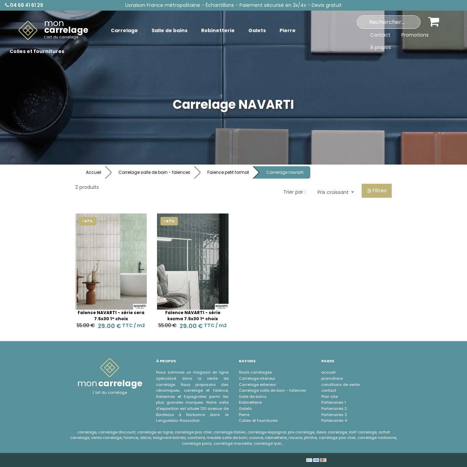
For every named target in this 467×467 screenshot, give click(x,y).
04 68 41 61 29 (24, 5)
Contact (380, 34)
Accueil (93, 172)
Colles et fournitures (258, 420)
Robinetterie (250, 402)
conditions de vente (340, 384)
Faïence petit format (228, 172)
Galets (245, 408)
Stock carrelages (255, 372)
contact (328, 390)
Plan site (329, 396)
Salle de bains (253, 396)
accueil (328, 372)
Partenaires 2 (334, 408)
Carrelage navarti (284, 172)
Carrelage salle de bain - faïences (154, 172)
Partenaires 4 (334, 420)
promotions (332, 378)
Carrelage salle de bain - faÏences (272, 390)
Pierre (244, 414)
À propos (380, 47)
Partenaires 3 (334, 414)
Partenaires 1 (333, 402)
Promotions (415, 34)
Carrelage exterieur (257, 384)
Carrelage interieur (257, 378)
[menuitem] (53, 30)
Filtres (377, 190)
